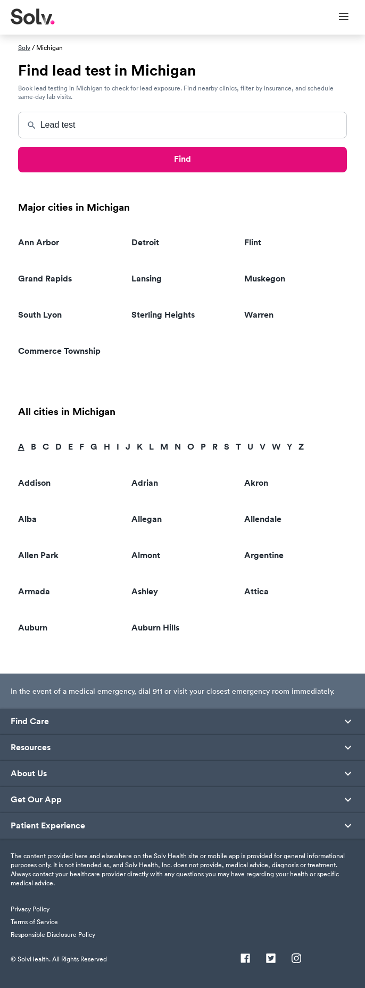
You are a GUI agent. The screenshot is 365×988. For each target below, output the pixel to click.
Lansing (146, 278)
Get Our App (36, 799)
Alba (27, 519)
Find (182, 158)
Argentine (264, 555)
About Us (29, 773)
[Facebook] (245, 959)
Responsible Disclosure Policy (53, 934)
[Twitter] (271, 959)
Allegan (146, 519)
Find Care (30, 721)
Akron (256, 482)
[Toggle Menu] (337, 17)
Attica (256, 591)
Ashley (144, 591)
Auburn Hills (155, 627)
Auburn (32, 627)
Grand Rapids (45, 278)
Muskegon (264, 278)
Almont (145, 555)
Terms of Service (34, 921)
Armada (34, 591)
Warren (258, 314)
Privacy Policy (30, 909)
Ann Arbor (38, 242)
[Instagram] (296, 959)
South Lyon (40, 314)
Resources (31, 747)
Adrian (144, 482)
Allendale (262, 519)
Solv (24, 47)
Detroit (145, 242)
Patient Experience (48, 825)
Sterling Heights (163, 314)
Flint (252, 242)
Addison (34, 482)
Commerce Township (59, 350)
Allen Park (38, 555)
